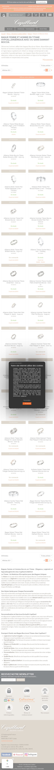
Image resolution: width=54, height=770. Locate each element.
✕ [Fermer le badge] (12, 759)
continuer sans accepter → (16, 363)
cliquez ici (23, 396)
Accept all (27, 403)
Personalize (27, 400)
